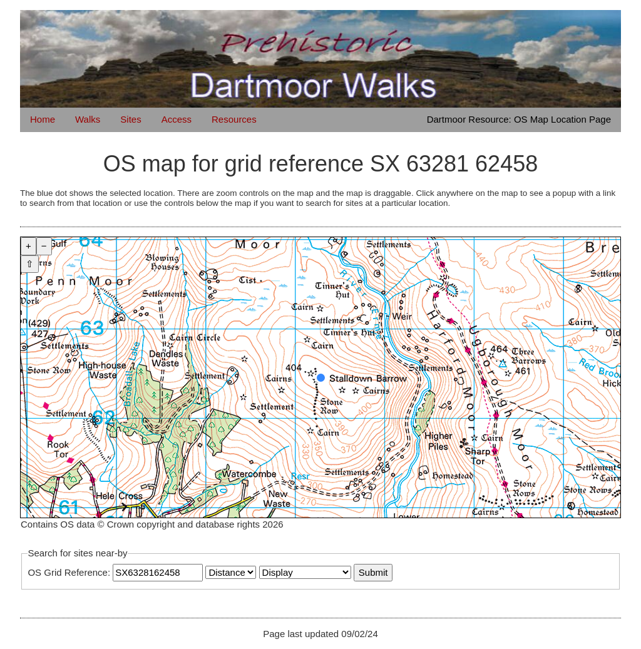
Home (42, 119)
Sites (130, 119)
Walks (87, 119)
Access (177, 119)
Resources (234, 119)
